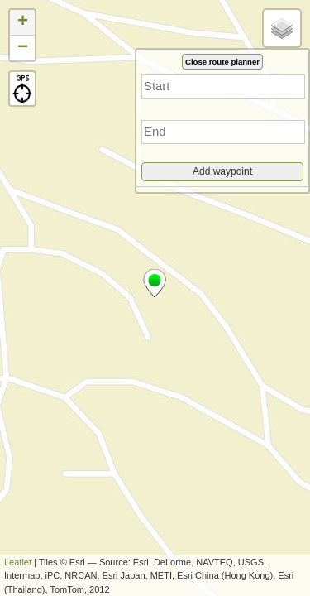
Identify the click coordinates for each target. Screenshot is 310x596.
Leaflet (17, 562)
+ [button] (22, 22)
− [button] (22, 48)
